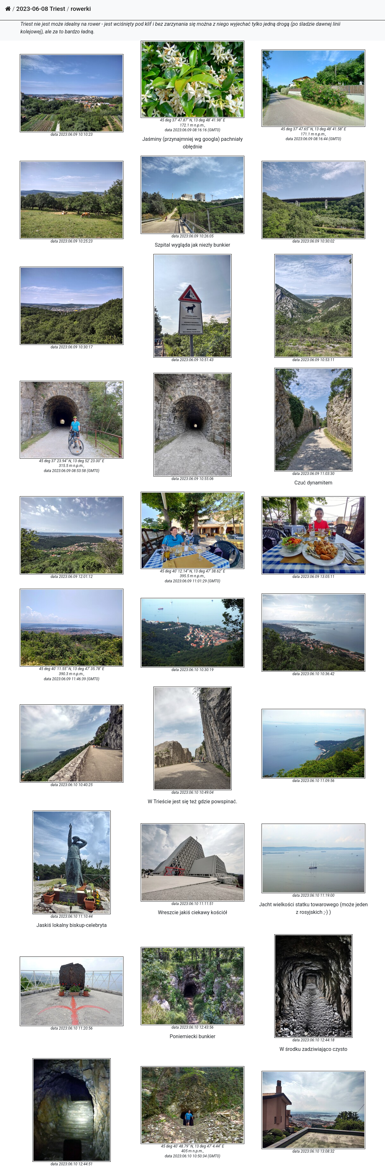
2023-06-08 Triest (40, 8)
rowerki (81, 8)
